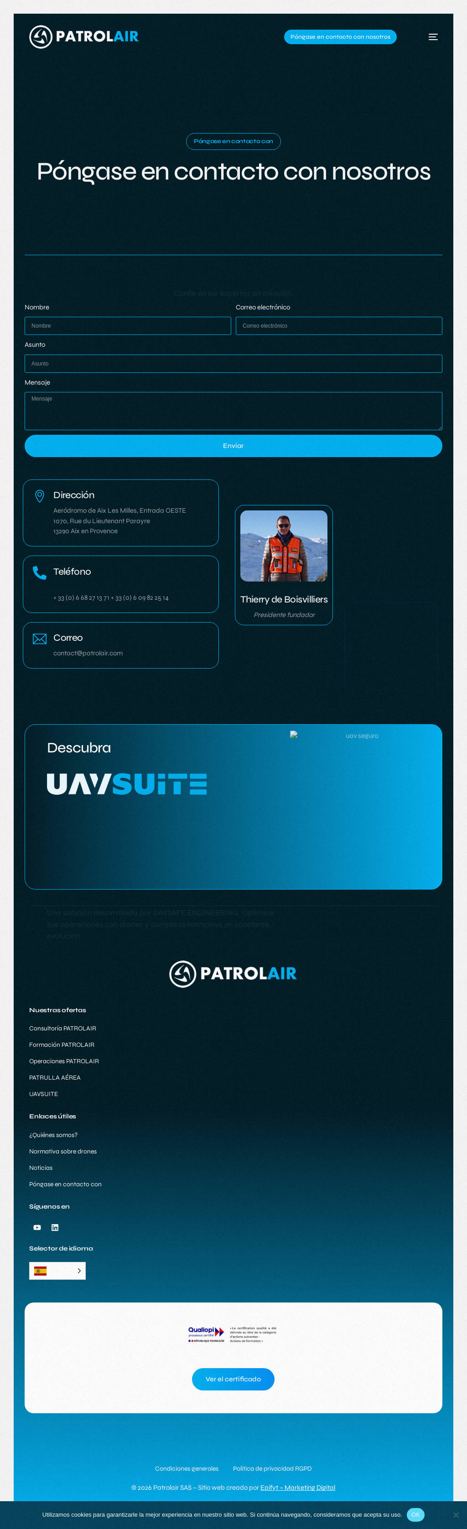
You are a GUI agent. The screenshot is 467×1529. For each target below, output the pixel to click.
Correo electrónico (263, 308)
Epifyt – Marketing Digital (297, 1487)
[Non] (455, 1514)
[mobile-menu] (424, 37)
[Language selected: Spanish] (57, 1271)
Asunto (35, 345)
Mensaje (37, 383)
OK (415, 1514)
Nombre (37, 308)
